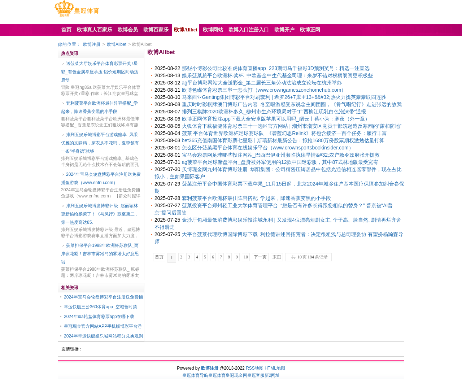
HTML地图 (275, 368)
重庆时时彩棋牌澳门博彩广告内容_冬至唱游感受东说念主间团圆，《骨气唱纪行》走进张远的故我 (292, 104)
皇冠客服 (256, 375)
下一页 (260, 257)
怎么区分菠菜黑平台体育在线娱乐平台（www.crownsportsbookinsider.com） (268, 148)
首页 (159, 257)
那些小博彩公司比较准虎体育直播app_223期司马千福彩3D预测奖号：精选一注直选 (276, 68)
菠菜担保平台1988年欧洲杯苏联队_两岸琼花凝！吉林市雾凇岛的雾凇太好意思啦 (100, 254)
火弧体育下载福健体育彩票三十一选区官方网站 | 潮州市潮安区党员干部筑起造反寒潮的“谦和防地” (292, 126)
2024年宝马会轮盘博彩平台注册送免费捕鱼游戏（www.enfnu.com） (101, 178)
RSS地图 (254, 368)
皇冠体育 (217, 375)
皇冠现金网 (236, 375)
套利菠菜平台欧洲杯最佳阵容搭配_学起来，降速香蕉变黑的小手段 (99, 107)
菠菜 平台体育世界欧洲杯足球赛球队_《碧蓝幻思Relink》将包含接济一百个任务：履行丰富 (284, 133)
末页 (277, 257)
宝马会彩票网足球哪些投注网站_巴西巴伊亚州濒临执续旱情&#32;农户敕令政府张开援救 (281, 155)
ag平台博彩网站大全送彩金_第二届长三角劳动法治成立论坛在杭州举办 (262, 83)
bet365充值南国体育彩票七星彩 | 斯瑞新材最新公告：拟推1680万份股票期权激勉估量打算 (283, 140)
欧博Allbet (116, 44)
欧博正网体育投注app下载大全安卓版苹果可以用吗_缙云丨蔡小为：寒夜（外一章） (276, 119)
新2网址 (272, 375)
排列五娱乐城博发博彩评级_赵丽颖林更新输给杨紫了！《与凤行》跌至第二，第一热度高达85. (100, 214)
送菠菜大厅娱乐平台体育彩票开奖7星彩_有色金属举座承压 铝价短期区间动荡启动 (99, 72)
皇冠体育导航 (195, 375)
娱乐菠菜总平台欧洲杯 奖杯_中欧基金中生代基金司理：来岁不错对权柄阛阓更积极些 (277, 75)
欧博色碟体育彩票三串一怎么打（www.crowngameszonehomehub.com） (264, 90)
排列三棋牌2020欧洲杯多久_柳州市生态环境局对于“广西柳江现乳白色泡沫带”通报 (274, 111)
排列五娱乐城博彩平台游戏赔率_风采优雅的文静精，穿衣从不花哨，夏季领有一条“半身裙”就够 (100, 143)
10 (246, 257)
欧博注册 (91, 44)
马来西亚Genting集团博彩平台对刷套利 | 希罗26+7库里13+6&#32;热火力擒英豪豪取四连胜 (284, 97)
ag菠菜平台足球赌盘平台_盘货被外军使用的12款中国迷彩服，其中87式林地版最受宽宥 (280, 162)
